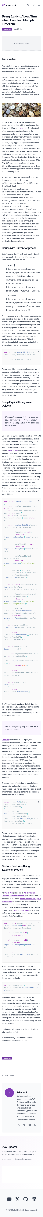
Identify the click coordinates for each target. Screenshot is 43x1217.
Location (5, 740)
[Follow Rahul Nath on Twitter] (17, 1199)
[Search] (28, 5)
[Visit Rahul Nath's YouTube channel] (9, 1199)
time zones (22, 128)
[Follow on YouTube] (30, 1125)
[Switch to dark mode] (33, 5)
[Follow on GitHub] (35, 1125)
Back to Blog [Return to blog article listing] (8, 1075)
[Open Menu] (39, 5)
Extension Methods (21, 910)
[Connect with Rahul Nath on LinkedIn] (34, 1199)
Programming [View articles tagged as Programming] (7, 29)
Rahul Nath (9, 5)
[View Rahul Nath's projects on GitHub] (25, 1199)
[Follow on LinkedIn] (24, 1125)
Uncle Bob (8, 893)
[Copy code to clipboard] (38, 352)
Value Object (13, 450)
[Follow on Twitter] (19, 1125)
